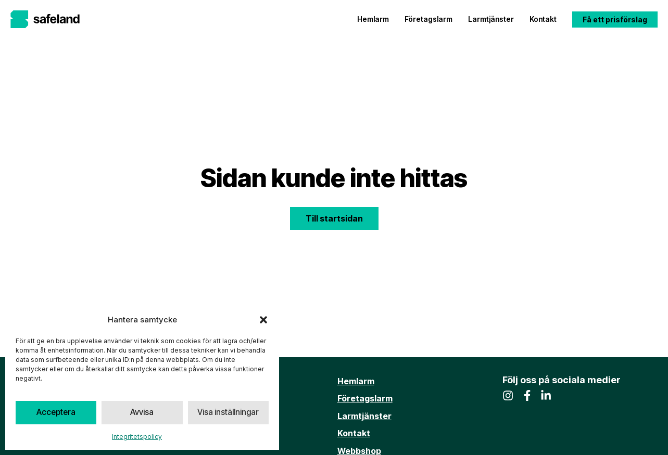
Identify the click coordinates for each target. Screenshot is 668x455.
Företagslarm (428, 19)
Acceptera (56, 413)
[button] (263, 320)
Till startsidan (334, 218)
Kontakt (543, 19)
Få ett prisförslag (615, 19)
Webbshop (359, 448)
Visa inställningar (228, 413)
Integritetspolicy (137, 436)
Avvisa (142, 413)
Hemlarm (373, 19)
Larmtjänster (491, 19)
